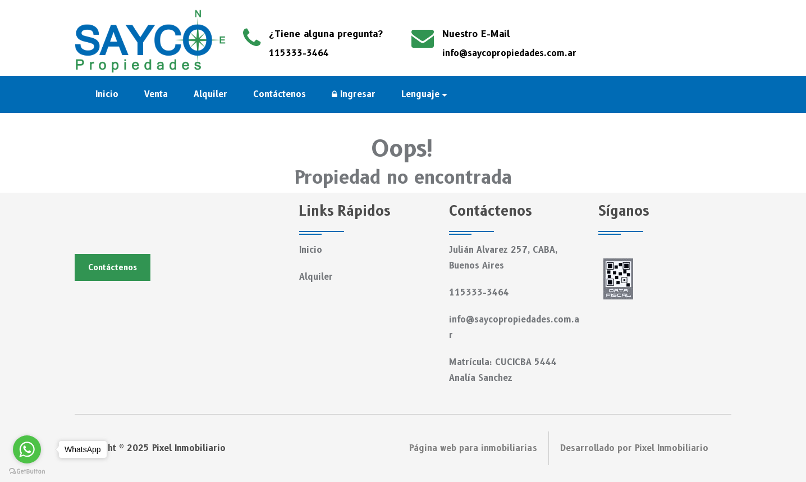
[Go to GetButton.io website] (27, 470)
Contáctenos (279, 94)
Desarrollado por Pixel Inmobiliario (634, 448)
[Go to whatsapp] (27, 449)
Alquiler (210, 94)
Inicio (106, 94)
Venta (156, 94)
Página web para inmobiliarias (473, 448)
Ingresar (353, 94)
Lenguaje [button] (420, 94)
